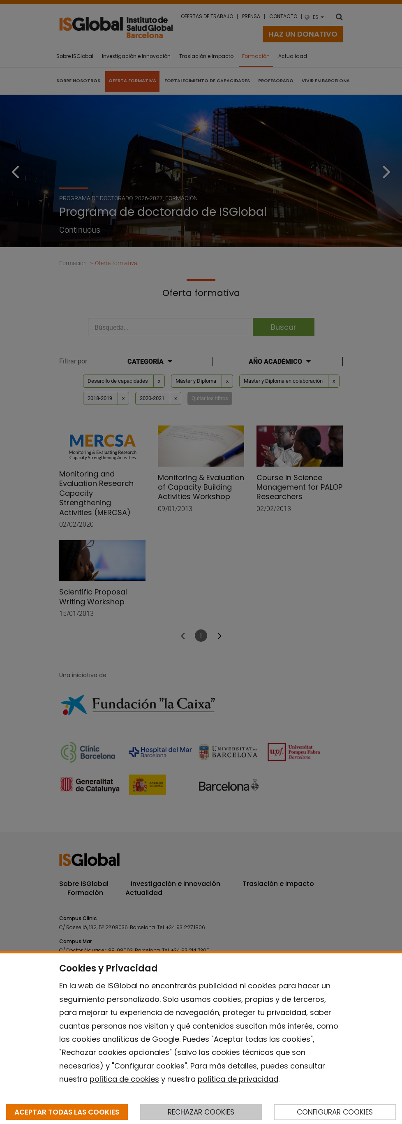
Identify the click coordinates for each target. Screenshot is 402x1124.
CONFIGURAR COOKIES (335, 1112)
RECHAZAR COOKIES (201, 1112)
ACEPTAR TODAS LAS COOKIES (66, 1112)
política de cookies (124, 1079)
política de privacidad (238, 1079)
